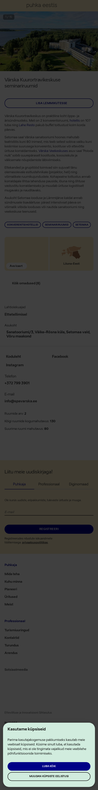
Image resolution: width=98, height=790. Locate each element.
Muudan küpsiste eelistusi (49, 776)
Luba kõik (49, 766)
